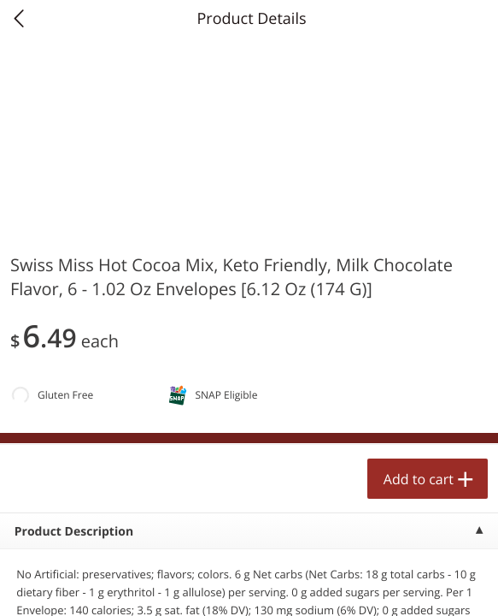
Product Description (74, 532)
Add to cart (419, 479)
